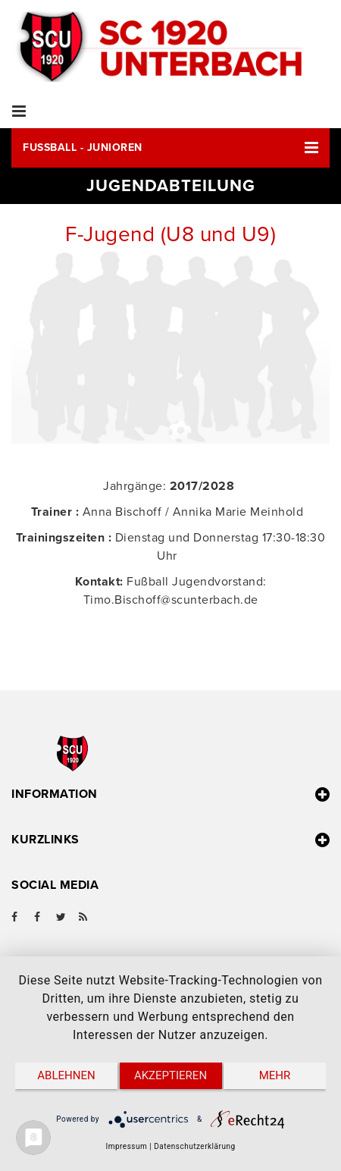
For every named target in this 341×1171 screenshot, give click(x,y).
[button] (170, 148)
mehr (275, 1075)
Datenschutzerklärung (194, 1146)
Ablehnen (66, 1075)
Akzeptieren (170, 1075)
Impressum (126, 1146)
